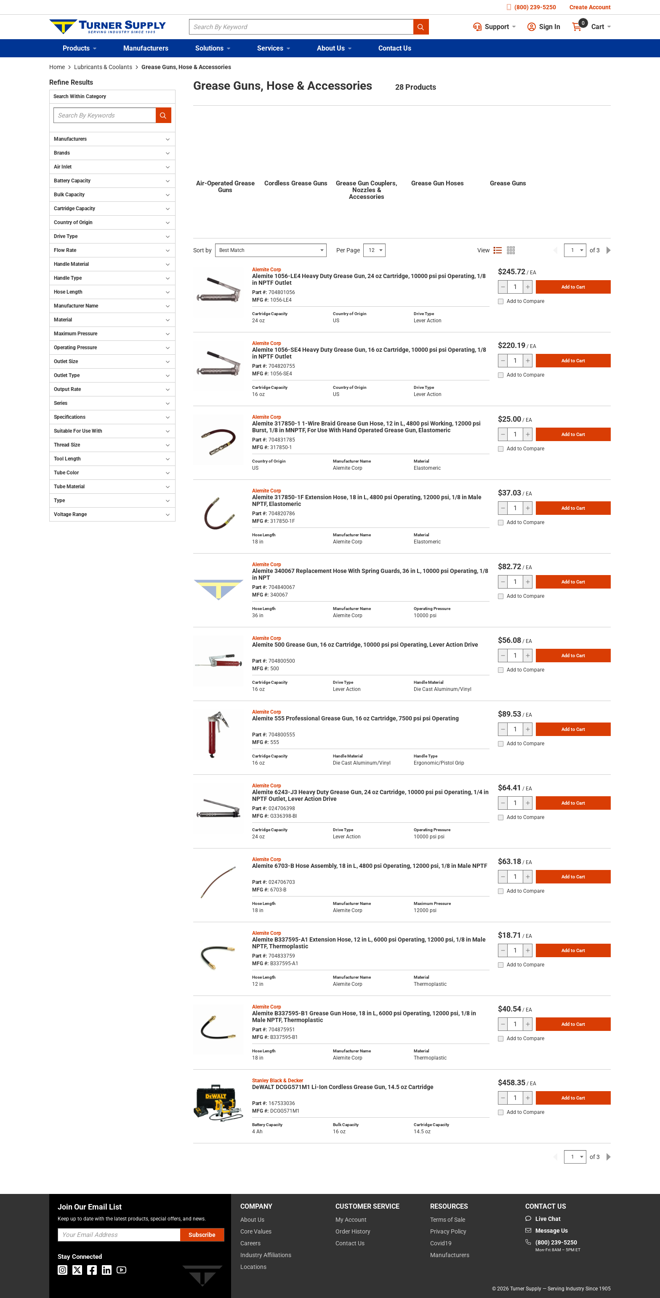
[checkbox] (500, 301)
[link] (555, 250)
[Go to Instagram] (62, 1270)
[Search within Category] (163, 115)
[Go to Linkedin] (107, 1270)
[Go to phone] (552, 1246)
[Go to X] (77, 1270)
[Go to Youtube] (121, 1270)
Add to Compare (525, 301)
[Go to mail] (546, 1230)
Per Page (348, 250)
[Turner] (202, 1278)
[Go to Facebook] (92, 1270)
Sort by (202, 250)
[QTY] (515, 287)
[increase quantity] (527, 287)
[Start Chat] (543, 1218)
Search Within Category (79, 96)
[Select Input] (271, 250)
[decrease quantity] (503, 287)
